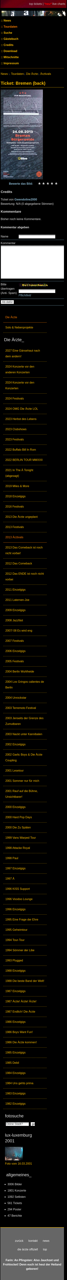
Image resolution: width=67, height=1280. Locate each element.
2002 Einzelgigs (15, 744)
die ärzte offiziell (28, 1249)
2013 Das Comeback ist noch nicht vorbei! (24, 550)
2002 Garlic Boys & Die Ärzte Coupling (23, 757)
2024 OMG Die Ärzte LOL (21, 408)
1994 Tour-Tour (14, 940)
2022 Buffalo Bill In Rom (20, 449)
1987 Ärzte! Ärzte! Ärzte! (20, 1001)
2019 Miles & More (17, 486)
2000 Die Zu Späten (18, 827)
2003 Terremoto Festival (20, 707)
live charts (58, 3)
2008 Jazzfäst (14, 620)
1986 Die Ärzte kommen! (21, 1042)
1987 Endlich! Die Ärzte (20, 1011)
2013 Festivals (14, 527)
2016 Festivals (14, 506)
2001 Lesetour (14, 770)
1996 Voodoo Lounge (19, 899)
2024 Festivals (14, 398)
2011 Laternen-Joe (17, 599)
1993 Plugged (14, 960)
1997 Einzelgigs (15, 868)
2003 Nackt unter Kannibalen (23, 734)
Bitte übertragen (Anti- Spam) (9, 289)
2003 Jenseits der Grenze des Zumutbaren (24, 721)
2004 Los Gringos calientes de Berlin (24, 684)
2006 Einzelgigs (15, 651)
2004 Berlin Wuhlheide (19, 671)
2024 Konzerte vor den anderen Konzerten (19, 369)
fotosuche (14, 1115)
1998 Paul (11, 858)
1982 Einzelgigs (15, 1103)
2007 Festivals (14, 640)
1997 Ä (9, 878)
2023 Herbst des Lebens (20, 419)
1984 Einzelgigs (15, 1073)
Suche (7, 32)
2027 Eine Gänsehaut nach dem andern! (22, 353)
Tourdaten (10, 26)
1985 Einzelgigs (15, 1052)
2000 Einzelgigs (15, 807)
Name (4, 236)
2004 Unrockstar (15, 697)
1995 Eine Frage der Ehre (21, 919)
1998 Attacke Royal (17, 847)
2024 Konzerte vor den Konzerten (19, 385)
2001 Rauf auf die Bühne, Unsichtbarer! (21, 794)
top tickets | (36, 3)
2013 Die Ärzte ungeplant (21, 516)
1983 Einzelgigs (15, 1093)
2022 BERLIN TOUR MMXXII (24, 459)
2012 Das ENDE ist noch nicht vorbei (24, 576)
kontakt (33, 1240)
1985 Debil (12, 1062)
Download (10, 51)
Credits (8, 44)
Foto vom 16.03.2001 (18, 1163)
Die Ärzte (11, 317)
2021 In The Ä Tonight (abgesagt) (19, 473)
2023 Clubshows (15, 429)
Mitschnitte (11, 57)
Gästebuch (10, 38)
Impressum (11, 63)
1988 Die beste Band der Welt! (24, 980)
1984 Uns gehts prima (19, 1083)
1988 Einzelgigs (15, 970)
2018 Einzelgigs (15, 496)
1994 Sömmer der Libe (19, 950)
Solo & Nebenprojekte (19, 327)
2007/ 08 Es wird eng (18, 630)
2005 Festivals (14, 661)
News (7, 20)
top (45, 1249)
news (46, 1240)
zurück (19, 1240)
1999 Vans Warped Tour (20, 837)
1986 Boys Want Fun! (19, 1032)
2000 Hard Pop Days (18, 817)
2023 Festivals (14, 439)
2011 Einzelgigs (15, 589)
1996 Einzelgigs (15, 909)
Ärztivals (45, 73)
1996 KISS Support (17, 888)
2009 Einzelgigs (15, 610)
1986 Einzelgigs (15, 1021)
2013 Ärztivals (14, 537)
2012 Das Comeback (18, 563)
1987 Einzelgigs (15, 991)
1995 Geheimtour (16, 929)
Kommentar (8, 243)
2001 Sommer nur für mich (22, 780)
